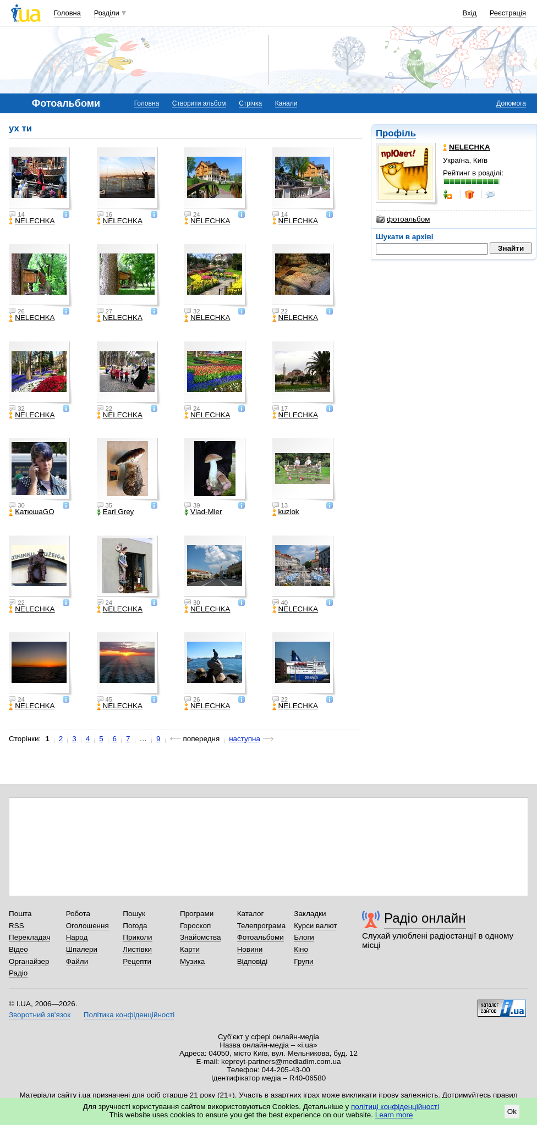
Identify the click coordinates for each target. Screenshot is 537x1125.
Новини (250, 949)
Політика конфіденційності (129, 1015)
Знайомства (200, 937)
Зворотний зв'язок (39, 1015)
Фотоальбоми (260, 937)
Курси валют (315, 926)
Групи (303, 961)
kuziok (285, 512)
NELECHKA (31, 221)
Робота (78, 913)
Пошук (134, 913)
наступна (244, 739)
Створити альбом (199, 103)
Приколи (137, 937)
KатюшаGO (31, 512)
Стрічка (250, 103)
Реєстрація (508, 13)
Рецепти (137, 961)
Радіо (18, 973)
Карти (190, 949)
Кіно (301, 949)
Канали (286, 103)
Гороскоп (195, 926)
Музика (192, 961)
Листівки (137, 949)
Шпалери (81, 949)
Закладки (310, 913)
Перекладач (29, 937)
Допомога (511, 103)
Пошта (20, 913)
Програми (196, 913)
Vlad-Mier (203, 512)
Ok (512, 1111)
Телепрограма (261, 926)
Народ (77, 937)
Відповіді (252, 961)
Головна (67, 13)
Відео (18, 949)
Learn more (394, 1115)
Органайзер (29, 961)
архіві (423, 237)
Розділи (106, 13)
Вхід (470, 13)
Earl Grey (115, 512)
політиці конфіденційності (395, 1106)
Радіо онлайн (425, 918)
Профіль (396, 133)
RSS (16, 926)
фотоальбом (403, 219)
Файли (77, 961)
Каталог (250, 913)
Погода (135, 926)
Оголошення (87, 926)
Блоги (304, 937)
